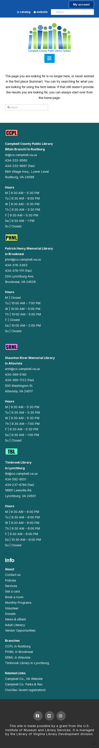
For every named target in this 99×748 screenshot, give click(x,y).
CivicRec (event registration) (25, 690)
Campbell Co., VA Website (24, 679)
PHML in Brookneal (19, 652)
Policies (10, 580)
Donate (10, 614)
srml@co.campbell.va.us (22, 369)
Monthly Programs (18, 602)
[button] (49, 58)
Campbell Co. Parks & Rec (24, 684)
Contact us (13, 575)
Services (11, 586)
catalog (23, 12)
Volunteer (11, 608)
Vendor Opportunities (20, 630)
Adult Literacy (15, 625)
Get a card (12, 591)
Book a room (14, 597)
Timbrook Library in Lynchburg (27, 663)
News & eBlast (15, 619)
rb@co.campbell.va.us (21, 155)
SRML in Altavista (17, 657)
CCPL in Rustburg (18, 646)
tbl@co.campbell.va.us (21, 473)
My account (81, 4)
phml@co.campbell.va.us (23, 259)
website (41, 12)
